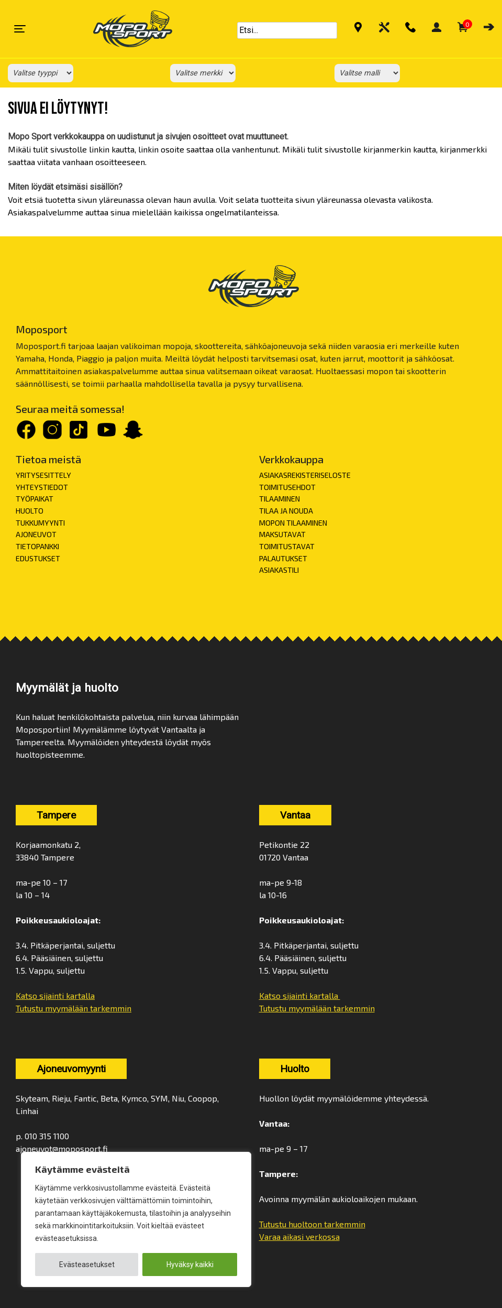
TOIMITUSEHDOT (287, 487)
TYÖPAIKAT (34, 498)
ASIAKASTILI (279, 569)
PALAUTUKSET (283, 558)
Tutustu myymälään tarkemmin (73, 1008)
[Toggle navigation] (20, 29)
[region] (136, 1219)
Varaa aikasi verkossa (299, 1236)
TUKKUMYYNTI (40, 522)
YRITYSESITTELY (43, 475)
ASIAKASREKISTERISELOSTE (305, 475)
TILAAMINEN (279, 498)
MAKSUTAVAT (282, 534)
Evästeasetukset (87, 1264)
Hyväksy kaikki (190, 1264)
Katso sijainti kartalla (55, 995)
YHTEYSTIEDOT (42, 487)
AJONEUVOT (36, 534)
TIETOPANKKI (37, 546)
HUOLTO (29, 510)
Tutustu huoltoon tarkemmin (312, 1224)
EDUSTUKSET (38, 558)
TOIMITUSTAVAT (287, 546)
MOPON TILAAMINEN (293, 522)
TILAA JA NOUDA (286, 510)
